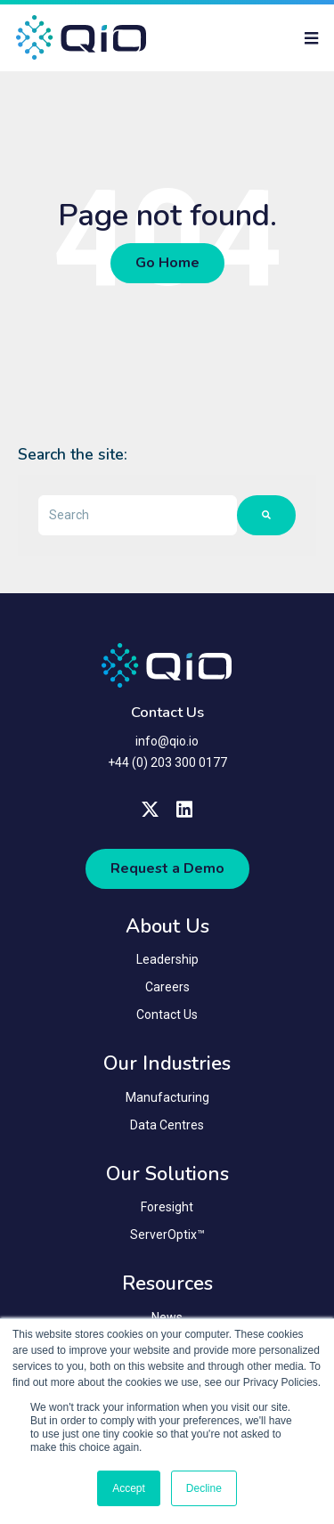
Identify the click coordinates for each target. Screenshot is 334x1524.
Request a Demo (167, 868)
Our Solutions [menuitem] (167, 1174)
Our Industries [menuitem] (167, 1063)
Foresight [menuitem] (167, 1207)
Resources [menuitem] (167, 1283)
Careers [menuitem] (167, 987)
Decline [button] (204, 1488)
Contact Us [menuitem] (167, 1014)
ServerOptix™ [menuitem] (167, 1234)
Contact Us (167, 713)
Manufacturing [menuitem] (167, 1097)
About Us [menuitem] (167, 926)
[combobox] (137, 515)
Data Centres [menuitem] (167, 1125)
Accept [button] (128, 1488)
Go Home (167, 263)
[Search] (266, 515)
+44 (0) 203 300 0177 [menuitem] (167, 762)
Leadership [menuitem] (167, 959)
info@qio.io (167, 741)
